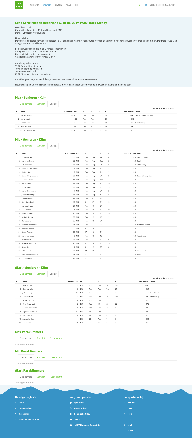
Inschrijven (34, 5)
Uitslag (53, 103)
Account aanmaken (166, 5)
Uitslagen (47, 5)
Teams (68, 5)
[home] (19, 5)
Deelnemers (26, 103)
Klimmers (58, 5)
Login (152, 5)
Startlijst (41, 103)
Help (76, 5)
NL (139, 5)
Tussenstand (56, 338)
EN (146, 5)
